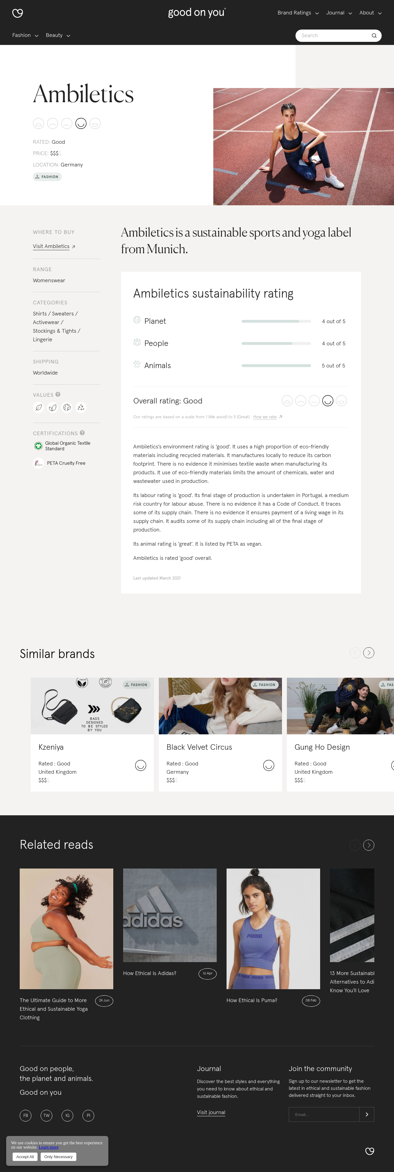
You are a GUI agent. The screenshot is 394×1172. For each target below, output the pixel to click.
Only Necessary (58, 1156)
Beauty (54, 35)
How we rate (265, 417)
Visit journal (211, 1112)
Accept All (25, 1156)
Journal (335, 13)
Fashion (21, 35)
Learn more (48, 1147)
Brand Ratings (294, 13)
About (367, 13)
